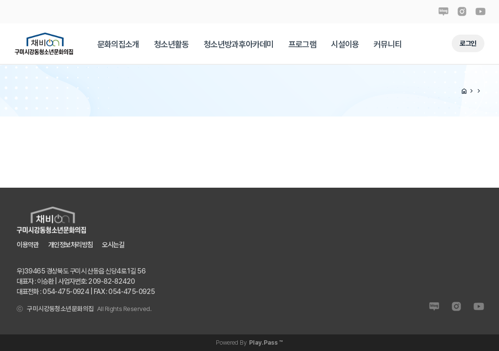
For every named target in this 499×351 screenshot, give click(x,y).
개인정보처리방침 (70, 245)
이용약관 (28, 245)
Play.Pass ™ (266, 342)
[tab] (118, 44)
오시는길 (113, 245)
